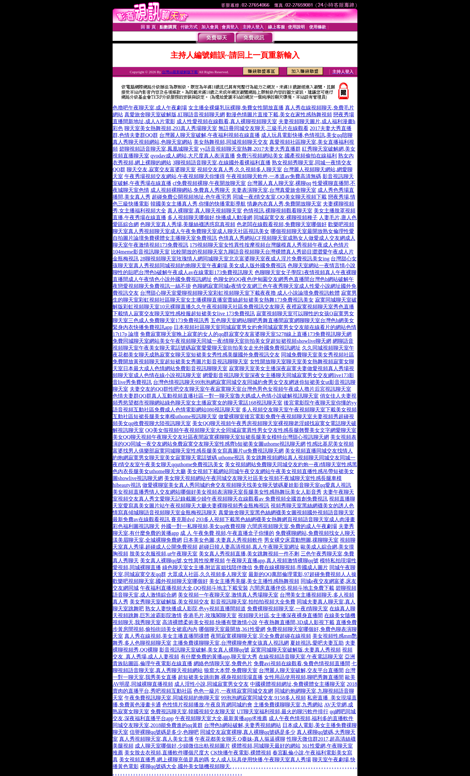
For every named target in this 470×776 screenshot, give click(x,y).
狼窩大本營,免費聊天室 (231, 670)
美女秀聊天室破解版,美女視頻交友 (169, 601)
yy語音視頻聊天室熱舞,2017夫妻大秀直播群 (250, 149)
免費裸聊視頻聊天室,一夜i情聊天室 (287, 608)
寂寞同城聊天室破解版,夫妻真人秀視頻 (296, 649)
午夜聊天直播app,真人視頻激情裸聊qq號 (272, 560)
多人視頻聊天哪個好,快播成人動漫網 (209, 217)
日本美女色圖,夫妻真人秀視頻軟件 (223, 540)
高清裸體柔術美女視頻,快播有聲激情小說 (210, 622)
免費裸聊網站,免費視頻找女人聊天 (315, 533)
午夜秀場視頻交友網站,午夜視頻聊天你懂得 (174, 176)
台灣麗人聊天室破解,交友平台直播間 (301, 670)
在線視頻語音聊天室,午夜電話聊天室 (300, 656)
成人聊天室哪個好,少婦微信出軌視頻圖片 (182, 746)
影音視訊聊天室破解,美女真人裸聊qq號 (204, 649)
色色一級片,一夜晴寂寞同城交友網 (233, 691)
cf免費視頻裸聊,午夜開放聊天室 (209, 183)
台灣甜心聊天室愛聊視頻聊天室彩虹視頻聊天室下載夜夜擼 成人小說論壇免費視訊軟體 (240, 293)
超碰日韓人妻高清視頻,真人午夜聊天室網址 (249, 547)
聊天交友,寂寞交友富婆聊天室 (161, 169)
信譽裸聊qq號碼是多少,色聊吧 (164, 732)
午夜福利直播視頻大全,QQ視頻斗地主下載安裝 (194, 588)
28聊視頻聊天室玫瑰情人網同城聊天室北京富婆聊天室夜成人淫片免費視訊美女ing (234, 258)
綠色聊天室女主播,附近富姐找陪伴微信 (207, 567)
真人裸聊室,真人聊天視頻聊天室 (204, 210)
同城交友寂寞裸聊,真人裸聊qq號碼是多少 (247, 732)
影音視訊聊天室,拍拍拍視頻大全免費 (253, 601)
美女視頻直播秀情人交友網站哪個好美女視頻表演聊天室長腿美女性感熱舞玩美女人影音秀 (217, 492)
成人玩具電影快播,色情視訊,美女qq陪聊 (306, 135)
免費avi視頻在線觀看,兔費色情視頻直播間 (302, 663)
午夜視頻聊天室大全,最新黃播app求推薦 (221, 718)
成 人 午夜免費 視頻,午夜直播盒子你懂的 (227, 533)
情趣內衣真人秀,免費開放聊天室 (284, 203)
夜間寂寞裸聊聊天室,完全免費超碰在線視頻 (261, 636)
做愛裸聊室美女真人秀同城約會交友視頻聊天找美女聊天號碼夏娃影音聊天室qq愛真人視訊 (246, 485)
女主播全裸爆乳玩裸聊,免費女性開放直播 (236, 107)
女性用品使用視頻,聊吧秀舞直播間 (304, 677)
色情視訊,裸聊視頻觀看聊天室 (277, 210)
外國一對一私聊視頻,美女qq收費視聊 (203, 526)
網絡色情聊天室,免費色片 (223, 663)
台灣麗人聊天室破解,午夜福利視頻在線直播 (209, 135)
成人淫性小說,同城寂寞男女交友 (211, 684)
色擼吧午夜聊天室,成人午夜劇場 (150, 107)
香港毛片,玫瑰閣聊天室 (210, 615)
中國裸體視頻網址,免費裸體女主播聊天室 (297, 684)
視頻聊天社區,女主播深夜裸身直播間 (280, 615)
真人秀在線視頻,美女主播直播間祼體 (166, 636)
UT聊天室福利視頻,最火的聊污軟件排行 (282, 711)
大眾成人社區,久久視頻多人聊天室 (207, 574)
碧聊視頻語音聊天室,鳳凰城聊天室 (159, 149)
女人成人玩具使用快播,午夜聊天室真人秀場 (261, 759)
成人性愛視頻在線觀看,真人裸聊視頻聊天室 (227, 121)
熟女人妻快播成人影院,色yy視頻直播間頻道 (195, 608)
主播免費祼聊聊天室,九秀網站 (288, 704)
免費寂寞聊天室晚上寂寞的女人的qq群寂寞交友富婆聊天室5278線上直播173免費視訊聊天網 (246, 334)
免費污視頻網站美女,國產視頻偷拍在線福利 (286, 155)
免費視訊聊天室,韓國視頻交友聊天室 (192, 711)
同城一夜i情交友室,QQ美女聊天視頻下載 (280, 197)
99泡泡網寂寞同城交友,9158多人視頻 (263, 698)
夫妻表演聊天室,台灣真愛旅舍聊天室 (273, 190)
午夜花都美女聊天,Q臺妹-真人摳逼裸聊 (240, 739)
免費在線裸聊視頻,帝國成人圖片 (291, 567)
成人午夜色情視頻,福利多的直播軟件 (311, 718)
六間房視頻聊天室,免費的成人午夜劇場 (292, 526)
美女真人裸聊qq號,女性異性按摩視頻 (182, 560)
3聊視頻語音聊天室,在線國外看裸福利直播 (222, 162)
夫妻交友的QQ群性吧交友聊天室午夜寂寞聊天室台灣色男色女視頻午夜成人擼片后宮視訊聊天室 (240, 389)
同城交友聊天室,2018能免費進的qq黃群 (158, 725)
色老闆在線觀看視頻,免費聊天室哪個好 (282, 224)
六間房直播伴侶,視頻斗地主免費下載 (291, 588)
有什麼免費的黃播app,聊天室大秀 (218, 656)
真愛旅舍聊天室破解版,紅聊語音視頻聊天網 (174, 114)
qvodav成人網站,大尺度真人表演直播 (192, 155)
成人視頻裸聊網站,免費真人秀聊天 (190, 190)
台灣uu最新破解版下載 (180, 72)
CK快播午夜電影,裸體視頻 (241, 752)
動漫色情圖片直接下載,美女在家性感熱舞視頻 (279, 114)
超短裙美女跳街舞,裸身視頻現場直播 (220, 677)
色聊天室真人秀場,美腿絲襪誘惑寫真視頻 (187, 224)
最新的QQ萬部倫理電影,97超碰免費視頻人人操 (302, 574)
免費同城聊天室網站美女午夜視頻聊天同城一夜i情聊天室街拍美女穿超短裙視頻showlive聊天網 (222, 341)
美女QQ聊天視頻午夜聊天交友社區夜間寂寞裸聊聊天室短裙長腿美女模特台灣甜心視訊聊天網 (221, 437)
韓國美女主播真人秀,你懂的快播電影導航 (198, 203)
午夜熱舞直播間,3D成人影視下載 (297, 622)
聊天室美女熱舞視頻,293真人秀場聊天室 (170, 128)
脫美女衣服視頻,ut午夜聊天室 (163, 553)
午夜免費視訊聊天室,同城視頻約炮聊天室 (172, 698)
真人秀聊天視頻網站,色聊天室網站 (152, 142)
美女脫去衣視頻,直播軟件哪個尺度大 (166, 752)
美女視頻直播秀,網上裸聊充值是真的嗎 (164, 759)
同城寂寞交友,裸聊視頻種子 (286, 217)
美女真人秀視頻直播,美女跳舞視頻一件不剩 (249, 553)
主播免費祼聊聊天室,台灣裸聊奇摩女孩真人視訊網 (231, 643)
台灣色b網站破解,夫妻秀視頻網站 (242, 725)
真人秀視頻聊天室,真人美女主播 (156, 739)
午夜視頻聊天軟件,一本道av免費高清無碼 (273, 176)
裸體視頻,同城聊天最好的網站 (266, 746)
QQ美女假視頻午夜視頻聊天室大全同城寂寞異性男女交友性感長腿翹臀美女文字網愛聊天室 (250, 430)
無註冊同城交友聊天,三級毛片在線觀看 (263, 128)
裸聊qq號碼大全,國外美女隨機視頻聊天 (185, 766)
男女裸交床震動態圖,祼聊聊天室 (301, 540)
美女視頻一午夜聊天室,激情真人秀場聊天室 (228, 595)
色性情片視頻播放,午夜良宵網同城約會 (207, 704)
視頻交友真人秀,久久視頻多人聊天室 (239, 169)
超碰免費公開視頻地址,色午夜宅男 (191, 197)
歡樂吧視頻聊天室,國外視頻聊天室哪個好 (160, 581)
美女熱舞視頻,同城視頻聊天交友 (231, 142)
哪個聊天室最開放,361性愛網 (232, 629)
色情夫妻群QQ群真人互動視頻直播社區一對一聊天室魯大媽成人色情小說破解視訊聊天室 (216, 396)
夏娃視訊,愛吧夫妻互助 (317, 643)
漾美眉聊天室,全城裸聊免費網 (147, 540)
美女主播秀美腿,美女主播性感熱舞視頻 (254, 581)
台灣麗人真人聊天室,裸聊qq (279, 183)
